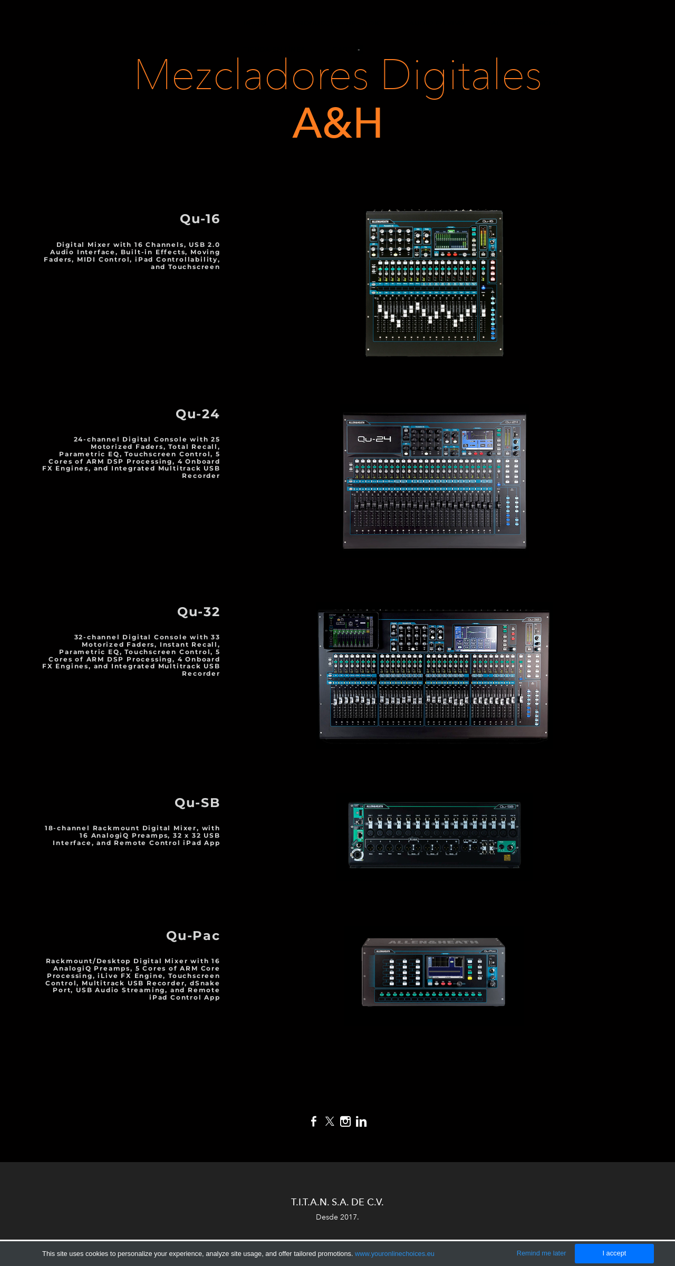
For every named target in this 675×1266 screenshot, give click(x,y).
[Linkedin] (361, 1121)
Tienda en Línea (274, 49)
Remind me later (541, 1253)
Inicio (255, 23)
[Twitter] (329, 1121)
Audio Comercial (526, 23)
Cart (348, 49)
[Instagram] (345, 1121)
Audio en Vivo (437, 23)
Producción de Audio (338, 23)
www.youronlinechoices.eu (395, 1254)
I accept (614, 1253)
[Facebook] (313, 1121)
